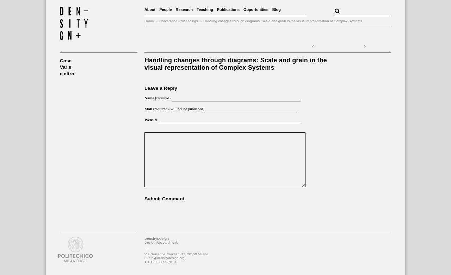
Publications (228, 9)
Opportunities (255, 9)
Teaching (205, 9)
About (149, 9)
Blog (276, 9)
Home (149, 21)
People (165, 9)
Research (184, 9)
